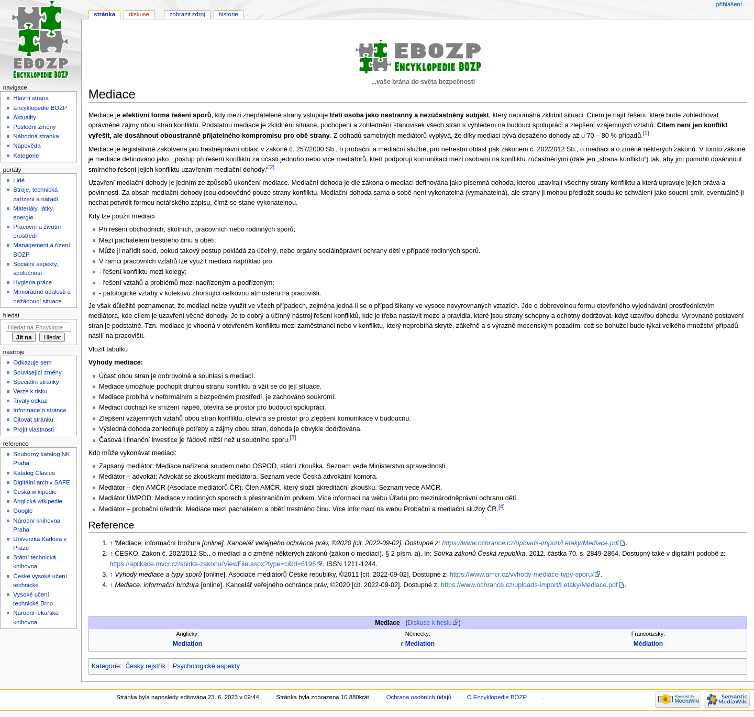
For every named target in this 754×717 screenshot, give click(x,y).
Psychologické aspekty (206, 666)
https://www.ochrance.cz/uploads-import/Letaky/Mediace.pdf (530, 543)
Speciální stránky (36, 382)
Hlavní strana (30, 98)
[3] (293, 437)
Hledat (11, 315)
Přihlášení (729, 4)
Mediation (187, 643)
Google (22, 511)
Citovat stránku (33, 419)
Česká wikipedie (35, 492)
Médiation (648, 643)
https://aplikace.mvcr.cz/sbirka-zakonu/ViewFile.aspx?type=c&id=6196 (212, 564)
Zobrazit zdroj (187, 14)
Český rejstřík (145, 666)
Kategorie (106, 666)
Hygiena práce (32, 282)
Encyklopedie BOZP (40, 108)
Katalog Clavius (34, 473)
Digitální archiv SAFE (41, 482)
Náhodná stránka (36, 136)
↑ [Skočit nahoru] (111, 543)
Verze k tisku (30, 391)
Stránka (104, 14)
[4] (501, 506)
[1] (646, 133)
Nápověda (26, 145)
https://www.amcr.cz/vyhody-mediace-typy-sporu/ (522, 574)
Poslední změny (34, 127)
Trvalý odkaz (30, 401)
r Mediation (418, 643)
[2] (272, 167)
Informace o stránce (39, 410)
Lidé (19, 180)
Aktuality (24, 117)
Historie (228, 14)
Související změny (37, 372)
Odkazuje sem (32, 362)
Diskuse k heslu (429, 622)
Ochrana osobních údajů (418, 697)
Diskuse (139, 14)
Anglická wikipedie (37, 501)
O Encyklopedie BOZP (497, 697)
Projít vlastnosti (33, 429)
